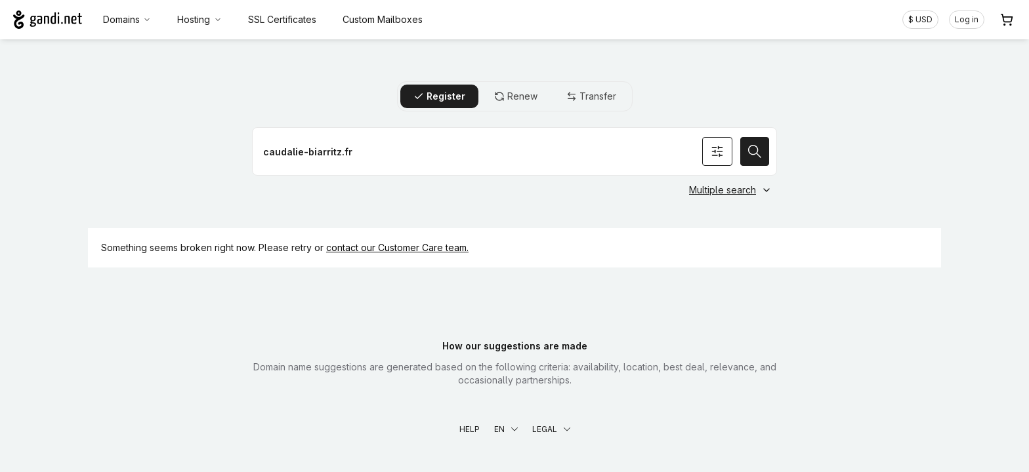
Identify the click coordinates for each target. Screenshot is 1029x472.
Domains (127, 19)
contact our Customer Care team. (397, 247)
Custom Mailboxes (383, 19)
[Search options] (717, 151)
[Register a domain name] (514, 151)
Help (469, 429)
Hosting (199, 19)
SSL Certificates (282, 19)
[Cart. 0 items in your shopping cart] (1006, 19)
